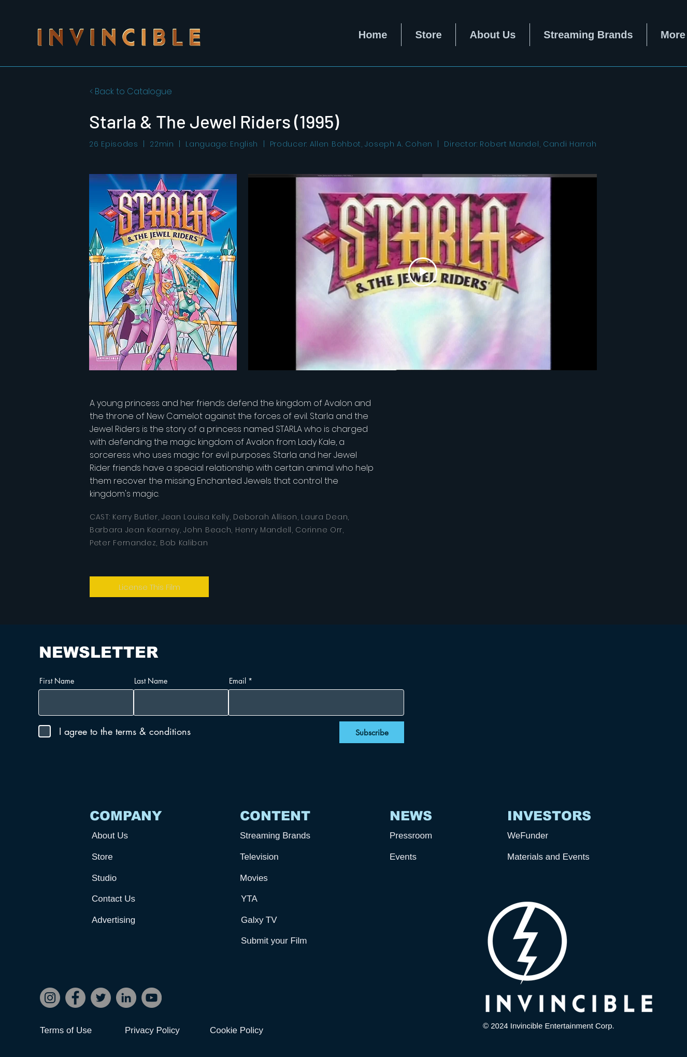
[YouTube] (151, 998)
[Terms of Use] (76, 1030)
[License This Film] (149, 586)
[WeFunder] (545, 835)
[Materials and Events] (552, 856)
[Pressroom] (428, 835)
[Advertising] (130, 920)
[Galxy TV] (279, 920)
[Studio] (130, 878)
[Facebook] (75, 998)
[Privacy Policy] (161, 1030)
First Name (56, 681)
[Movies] (278, 878)
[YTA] (279, 898)
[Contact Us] (130, 898)
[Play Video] (422, 271)
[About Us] (130, 835)
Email (237, 681)
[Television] (278, 856)
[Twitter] (101, 998)
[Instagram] (50, 998)
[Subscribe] (371, 732)
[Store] (130, 856)
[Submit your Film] (279, 940)
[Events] (428, 856)
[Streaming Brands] (278, 835)
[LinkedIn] (126, 998)
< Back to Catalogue (131, 91)
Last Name (150, 681)
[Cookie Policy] (246, 1030)
